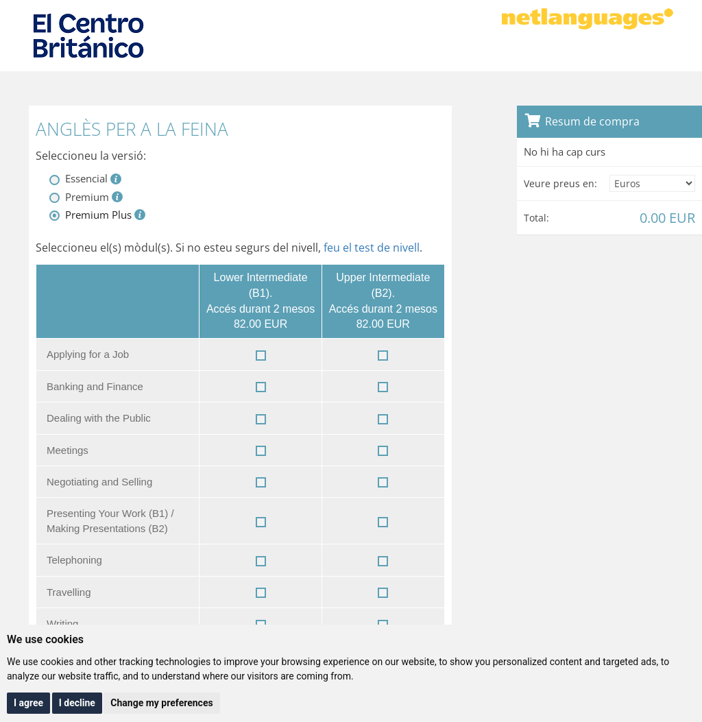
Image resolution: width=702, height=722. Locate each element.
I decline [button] (77, 702)
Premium (87, 197)
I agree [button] (28, 702)
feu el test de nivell (372, 247)
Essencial (86, 178)
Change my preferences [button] (161, 702)
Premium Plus (98, 214)
